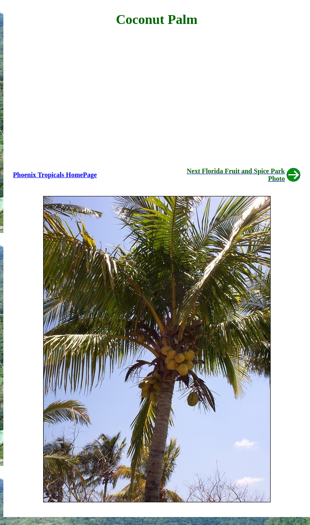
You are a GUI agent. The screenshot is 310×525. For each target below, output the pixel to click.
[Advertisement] (157, 95)
